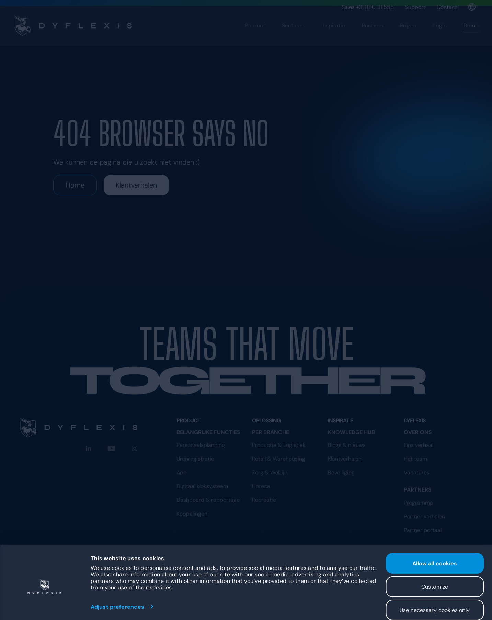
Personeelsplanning (200, 445)
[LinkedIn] (88, 448)
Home (75, 185)
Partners (372, 33)
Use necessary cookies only (435, 601)
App (181, 472)
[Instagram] (134, 448)
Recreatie (264, 500)
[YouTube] (111, 448)
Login (440, 33)
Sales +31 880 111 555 (368, 7)
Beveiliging (341, 472)
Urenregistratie (195, 458)
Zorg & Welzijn (269, 472)
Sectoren (293, 33)
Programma (418, 535)
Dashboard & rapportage (208, 500)
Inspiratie (333, 33)
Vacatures (417, 472)
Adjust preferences (117, 597)
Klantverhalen (136, 185)
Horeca (261, 486)
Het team (415, 458)
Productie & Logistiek (279, 445)
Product (255, 33)
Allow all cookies (434, 554)
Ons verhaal (418, 445)
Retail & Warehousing (278, 458)
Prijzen (408, 33)
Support (415, 7)
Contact (447, 7)
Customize (434, 578)
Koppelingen (191, 513)
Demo (471, 33)
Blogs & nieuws (347, 445)
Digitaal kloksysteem (202, 486)
